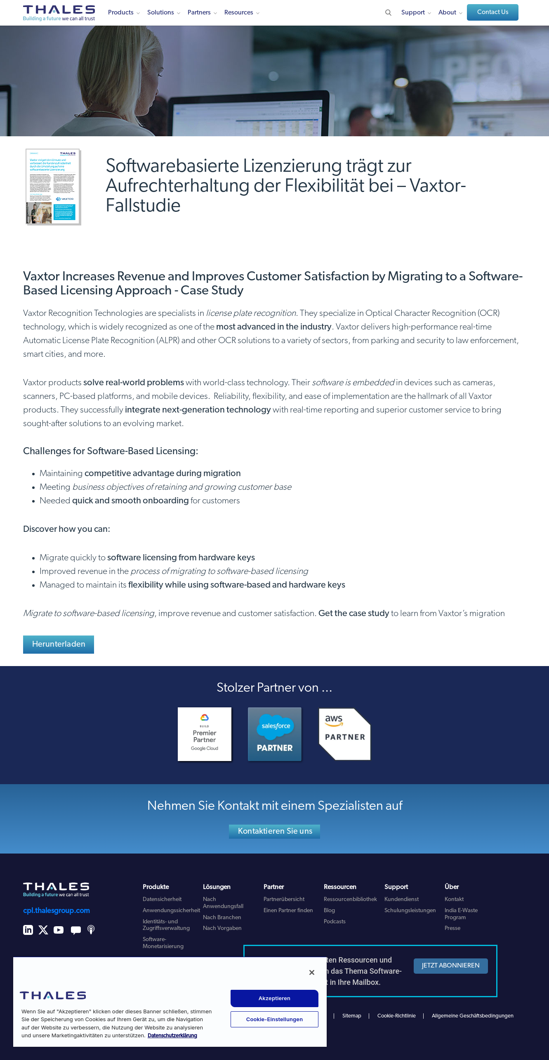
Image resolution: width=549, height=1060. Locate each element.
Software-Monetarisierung (163, 943)
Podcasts (335, 922)
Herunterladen (59, 644)
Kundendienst (401, 899)
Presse (452, 928)
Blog (329, 911)
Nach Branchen (222, 918)
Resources (238, 12)
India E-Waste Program (461, 914)
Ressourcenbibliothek (350, 899)
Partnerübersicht (284, 899)
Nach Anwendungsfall (223, 903)
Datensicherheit (162, 899)
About (447, 12)
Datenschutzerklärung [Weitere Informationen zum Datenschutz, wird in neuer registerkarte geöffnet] (172, 1036)
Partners (199, 12)
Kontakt (454, 899)
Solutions (160, 12)
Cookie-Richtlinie (396, 1016)
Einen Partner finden (288, 911)
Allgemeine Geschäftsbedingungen (473, 1016)
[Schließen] (312, 972)
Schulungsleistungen (410, 911)
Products (121, 12)
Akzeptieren (274, 998)
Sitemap (351, 1016)
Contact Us (493, 12)
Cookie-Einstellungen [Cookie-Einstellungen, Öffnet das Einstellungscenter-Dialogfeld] (274, 1019)
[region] (170, 1001)
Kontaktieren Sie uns (275, 832)
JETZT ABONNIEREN (451, 966)
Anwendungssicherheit (171, 911)
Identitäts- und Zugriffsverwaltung (166, 925)
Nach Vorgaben (222, 928)
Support (413, 12)
